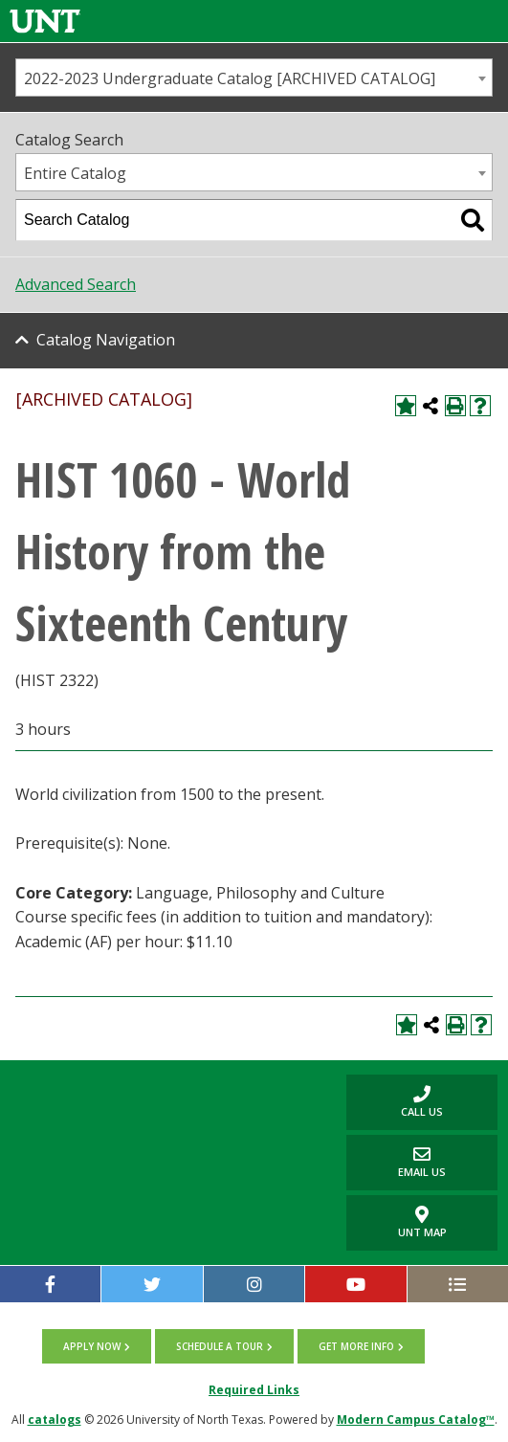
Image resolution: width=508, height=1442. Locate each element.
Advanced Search (75, 284)
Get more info (356, 1346)
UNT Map (422, 1223)
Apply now (92, 1346)
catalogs (54, 1419)
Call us (394, 1102)
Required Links (254, 1390)
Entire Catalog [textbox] (75, 173)
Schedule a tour (219, 1346)
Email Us (396, 1162)
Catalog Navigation (105, 339)
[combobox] (254, 77)
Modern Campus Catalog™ (416, 1419)
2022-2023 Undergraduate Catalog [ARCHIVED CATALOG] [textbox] (229, 78)
